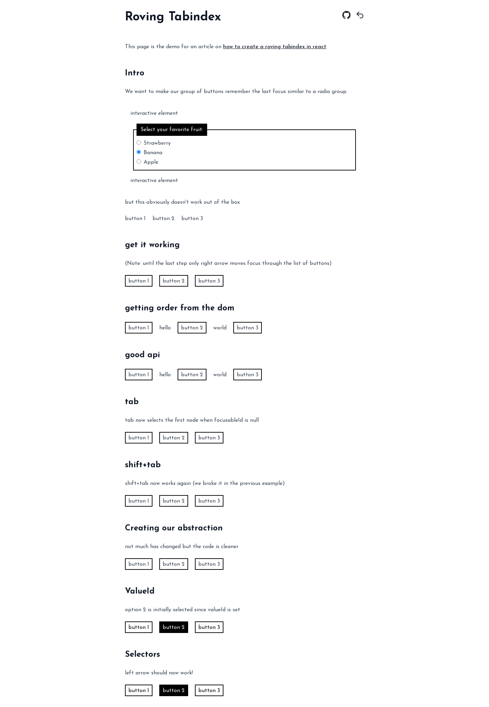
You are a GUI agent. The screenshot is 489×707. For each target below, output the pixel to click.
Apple (151, 162)
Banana (153, 153)
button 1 (135, 218)
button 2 (163, 218)
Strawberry (157, 143)
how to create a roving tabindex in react (274, 47)
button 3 (192, 218)
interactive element (154, 113)
